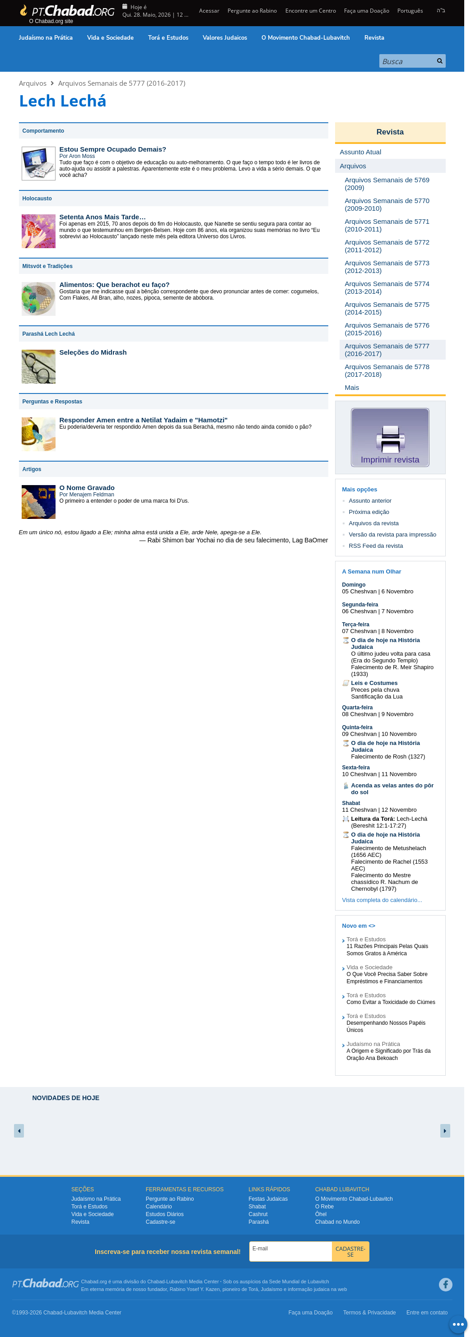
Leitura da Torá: (373, 818)
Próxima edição (369, 512)
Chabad (156, 1281)
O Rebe (324, 1206)
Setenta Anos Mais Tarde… (103, 217)
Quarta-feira (357, 707)
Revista (374, 38)
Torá (253, 1289)
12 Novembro (399, 809)
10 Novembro (399, 734)
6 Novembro (398, 591)
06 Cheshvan (359, 611)
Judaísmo (272, 1289)
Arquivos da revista (374, 523)
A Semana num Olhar (371, 571)
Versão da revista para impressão (393, 534)
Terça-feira (355, 624)
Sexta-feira (356, 767)
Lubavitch (176, 1281)
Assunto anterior (370, 500)
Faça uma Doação (366, 10)
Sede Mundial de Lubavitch (299, 1281)
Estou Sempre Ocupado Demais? (113, 149)
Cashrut (258, 1214)
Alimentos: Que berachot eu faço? (115, 284)
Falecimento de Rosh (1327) (388, 756)
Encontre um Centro (310, 10)
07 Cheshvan (359, 631)
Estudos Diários (165, 1214)
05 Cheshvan (359, 591)
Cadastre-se (160, 1222)
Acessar (208, 10)
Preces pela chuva (375, 689)
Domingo (354, 585)
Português (410, 10)
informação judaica (308, 1289)
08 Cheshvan (359, 714)
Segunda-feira (360, 604)
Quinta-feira (357, 727)
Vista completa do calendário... (382, 900)
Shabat (351, 803)
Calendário (159, 1206)
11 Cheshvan (359, 809)
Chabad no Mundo (337, 1222)
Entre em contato (427, 1312)
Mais (352, 387)
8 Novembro (398, 631)
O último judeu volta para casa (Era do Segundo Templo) (391, 657)
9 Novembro (398, 714)
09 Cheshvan (359, 734)
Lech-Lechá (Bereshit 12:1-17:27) (389, 822)
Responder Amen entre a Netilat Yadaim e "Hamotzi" (144, 420)
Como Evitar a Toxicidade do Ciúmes (391, 1002)
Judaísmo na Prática (46, 38)
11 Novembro (399, 774)
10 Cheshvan (359, 774)
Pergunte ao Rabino (252, 10)
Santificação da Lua (377, 696)
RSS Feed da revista (376, 545)
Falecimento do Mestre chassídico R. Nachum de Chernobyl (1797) (384, 882)
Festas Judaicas (268, 1199)
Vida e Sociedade (110, 38)
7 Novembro (398, 611)
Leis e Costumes (374, 683)
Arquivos (33, 83)
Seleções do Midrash (93, 352)
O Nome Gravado (87, 487)
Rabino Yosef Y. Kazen (195, 1289)
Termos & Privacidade (369, 1312)
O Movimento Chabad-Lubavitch (305, 38)
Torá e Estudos (168, 38)
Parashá (259, 1222)
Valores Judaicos (225, 38)
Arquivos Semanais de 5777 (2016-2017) (121, 83)
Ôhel (320, 1214)
